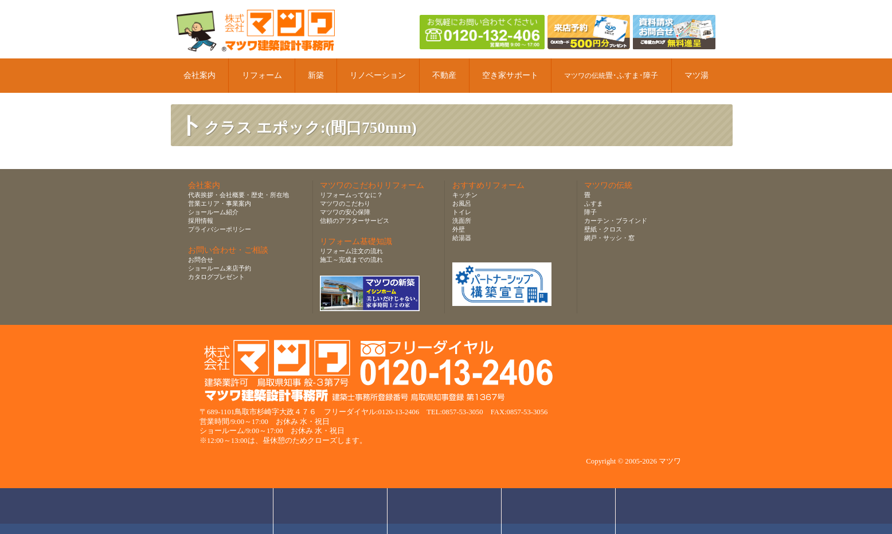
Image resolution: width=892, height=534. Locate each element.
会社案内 (199, 75)
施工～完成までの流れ (351, 259)
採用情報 (200, 220)
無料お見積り (445, 511)
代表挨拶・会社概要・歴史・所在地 (238, 194)
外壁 (458, 229)
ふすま (593, 203)
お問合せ (200, 259)
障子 (590, 212)
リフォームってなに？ (351, 194)
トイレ (461, 212)
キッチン (465, 194)
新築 (316, 75)
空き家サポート (510, 75)
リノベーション (378, 75)
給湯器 (461, 237)
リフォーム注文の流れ (351, 251)
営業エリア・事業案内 (219, 203)
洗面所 (461, 220)
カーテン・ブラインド (615, 220)
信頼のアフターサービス (354, 220)
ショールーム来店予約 (219, 268)
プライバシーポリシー (219, 229)
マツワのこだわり (345, 203)
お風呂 (461, 203)
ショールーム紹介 (213, 212)
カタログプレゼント (216, 276)
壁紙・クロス (603, 229)
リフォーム (262, 75)
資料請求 (559, 511)
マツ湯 (696, 75)
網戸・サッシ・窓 (609, 237)
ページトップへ (676, 511)
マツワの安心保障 (345, 212)
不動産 (444, 75)
